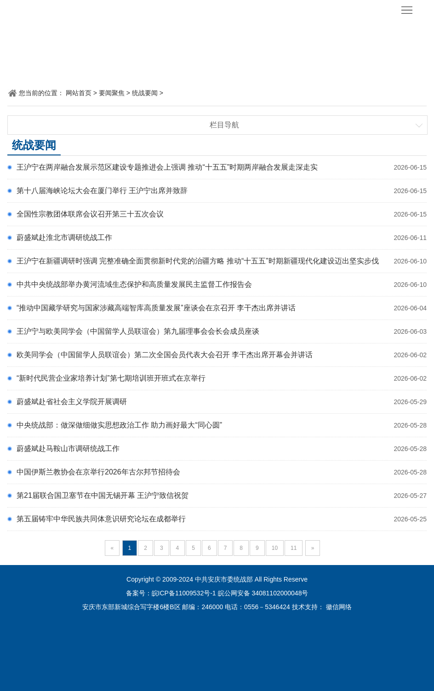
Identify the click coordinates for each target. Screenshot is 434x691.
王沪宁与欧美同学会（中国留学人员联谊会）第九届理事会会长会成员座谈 (138, 331)
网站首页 (78, 93)
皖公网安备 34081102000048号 (263, 593)
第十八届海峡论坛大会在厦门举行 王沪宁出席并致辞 (102, 190)
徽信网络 (339, 607)
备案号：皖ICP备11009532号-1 (171, 593)
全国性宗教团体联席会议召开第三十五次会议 (90, 214)
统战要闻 (145, 93)
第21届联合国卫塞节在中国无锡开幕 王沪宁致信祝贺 (102, 495)
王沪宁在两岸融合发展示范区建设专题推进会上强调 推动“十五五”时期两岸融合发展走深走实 (167, 167)
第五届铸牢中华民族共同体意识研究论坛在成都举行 (101, 519)
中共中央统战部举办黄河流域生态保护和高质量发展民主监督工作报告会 (134, 284)
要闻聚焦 (112, 93)
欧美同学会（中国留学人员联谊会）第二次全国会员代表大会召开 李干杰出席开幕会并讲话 (165, 355)
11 (294, 548)
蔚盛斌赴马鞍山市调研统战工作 (68, 448)
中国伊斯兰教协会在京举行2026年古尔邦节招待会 (98, 472)
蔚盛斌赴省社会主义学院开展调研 (72, 401)
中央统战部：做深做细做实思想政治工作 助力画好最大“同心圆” (119, 425)
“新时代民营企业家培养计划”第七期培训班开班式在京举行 (111, 378)
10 (275, 548)
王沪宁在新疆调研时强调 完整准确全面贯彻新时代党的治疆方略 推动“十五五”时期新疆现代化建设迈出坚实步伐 (198, 261)
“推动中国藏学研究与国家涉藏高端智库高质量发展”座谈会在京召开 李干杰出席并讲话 (156, 308)
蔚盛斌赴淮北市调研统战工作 (64, 237)
